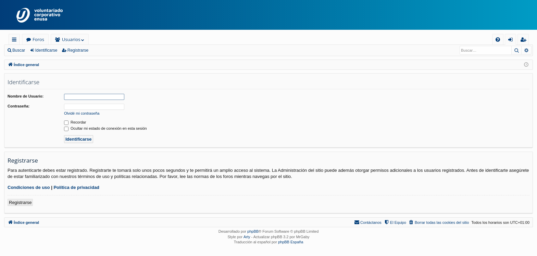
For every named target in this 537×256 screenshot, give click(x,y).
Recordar (75, 122)
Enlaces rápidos (16, 40)
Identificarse (46, 50)
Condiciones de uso (29, 187)
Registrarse (77, 50)
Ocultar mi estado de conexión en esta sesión (105, 128)
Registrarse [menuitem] (524, 40)
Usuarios (71, 39)
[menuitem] (497, 39)
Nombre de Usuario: (25, 96)
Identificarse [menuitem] (512, 40)
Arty (246, 237)
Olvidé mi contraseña (81, 113)
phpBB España (290, 242)
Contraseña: (18, 106)
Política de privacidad (76, 187)
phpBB (253, 231)
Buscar (18, 50)
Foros (38, 39)
